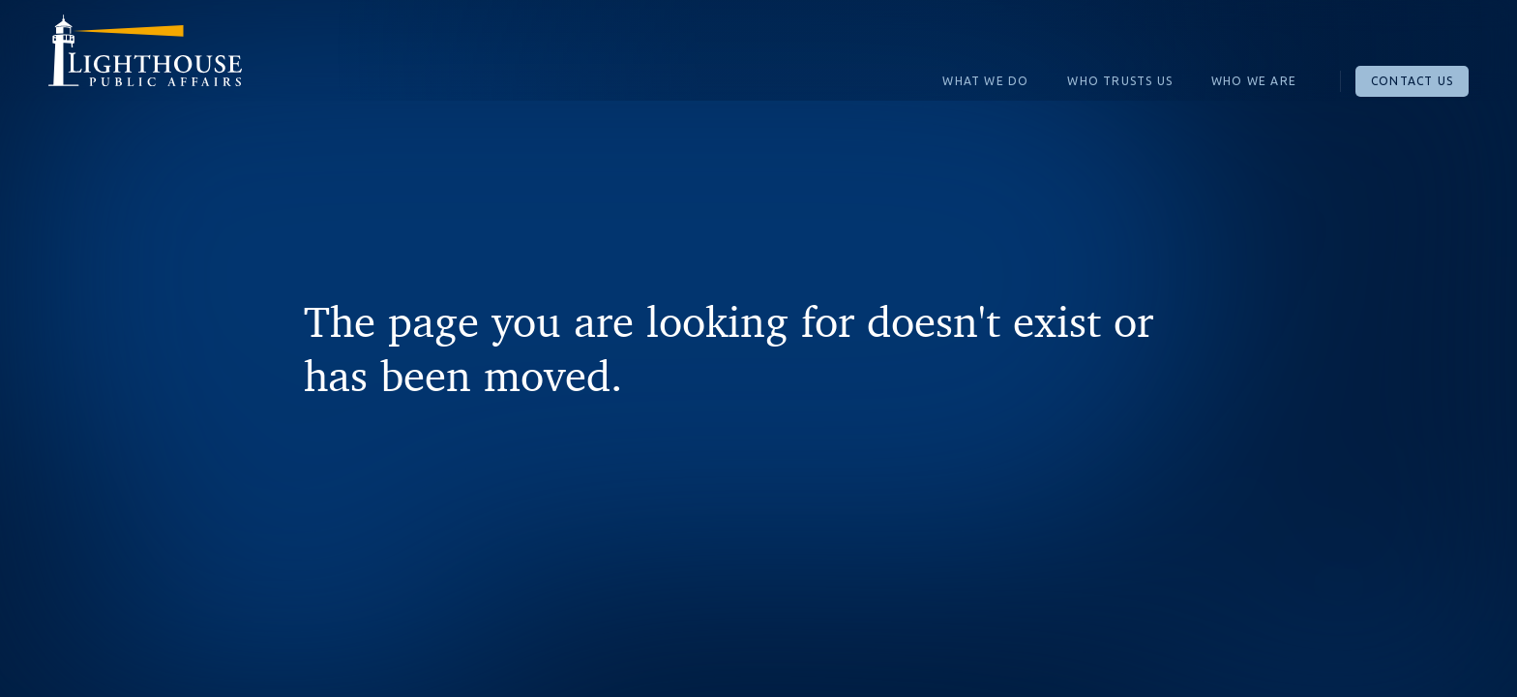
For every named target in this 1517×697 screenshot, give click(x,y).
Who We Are (1253, 81)
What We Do (985, 81)
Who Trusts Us (1120, 81)
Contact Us (1412, 81)
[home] (145, 58)
